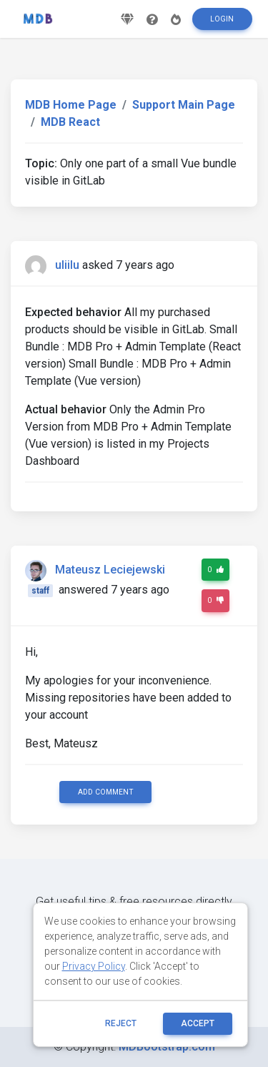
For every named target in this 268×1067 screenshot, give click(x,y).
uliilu (67, 265)
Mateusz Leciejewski (110, 569)
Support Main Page (183, 105)
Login (222, 19)
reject (121, 1023)
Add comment (106, 792)
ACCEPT (197, 1023)
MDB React (70, 122)
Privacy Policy (93, 966)
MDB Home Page (70, 105)
